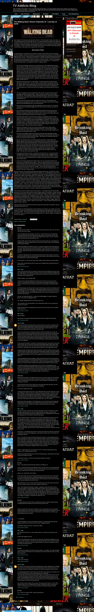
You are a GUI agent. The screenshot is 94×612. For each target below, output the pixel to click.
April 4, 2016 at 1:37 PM (22, 310)
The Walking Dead (21, 221)
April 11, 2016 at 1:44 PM (23, 594)
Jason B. (19, 323)
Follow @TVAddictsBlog (71, 51)
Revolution (45, 14)
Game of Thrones (25, 14)
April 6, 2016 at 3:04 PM (22, 527)
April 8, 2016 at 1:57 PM (22, 554)
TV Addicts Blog (24, 5)
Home (16, 14)
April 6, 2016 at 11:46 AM (22, 497)
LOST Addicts (55, 14)
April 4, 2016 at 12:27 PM (23, 266)
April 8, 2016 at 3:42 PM (22, 587)
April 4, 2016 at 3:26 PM (22, 372)
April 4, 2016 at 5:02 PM (22, 460)
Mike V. (19, 269)
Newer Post (17, 604)
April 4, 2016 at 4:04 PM (22, 406)
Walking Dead (36, 14)
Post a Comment (19, 597)
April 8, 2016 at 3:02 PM (22, 561)
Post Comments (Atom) (41, 607)
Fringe (63, 14)
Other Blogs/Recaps (74, 14)
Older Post (59, 604)
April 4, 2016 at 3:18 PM (22, 320)
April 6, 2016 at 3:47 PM (22, 545)
